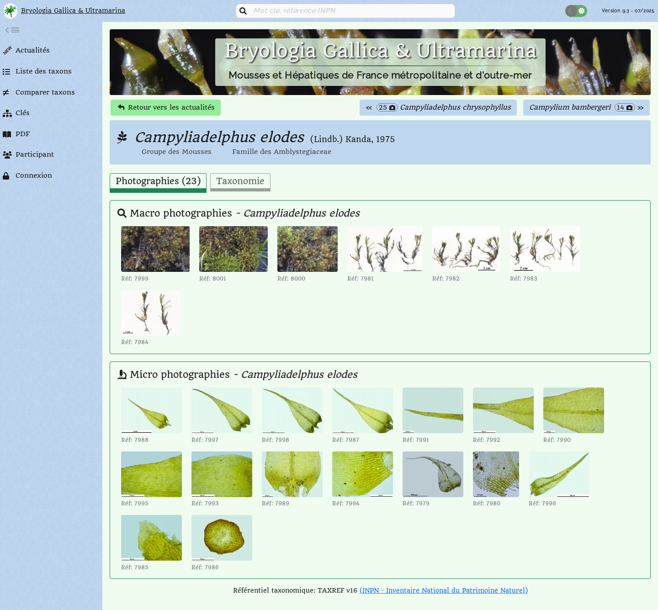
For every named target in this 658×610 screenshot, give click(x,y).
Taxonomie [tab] (240, 181)
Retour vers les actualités (166, 107)
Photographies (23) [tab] (158, 181)
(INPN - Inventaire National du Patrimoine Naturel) (444, 590)
